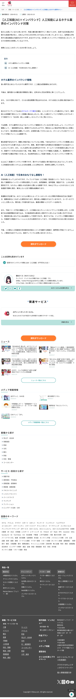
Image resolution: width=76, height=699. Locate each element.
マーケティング (54, 526)
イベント (6, 630)
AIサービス (24, 529)
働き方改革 (57, 535)
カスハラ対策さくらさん (10, 583)
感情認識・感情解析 (10, 483)
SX (11, 535)
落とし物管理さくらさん (65, 582)
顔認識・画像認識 (9, 487)
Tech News (17, 535)
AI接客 (72, 529)
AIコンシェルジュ (45, 529)
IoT (51, 532)
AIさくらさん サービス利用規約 (65, 658)
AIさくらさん (33, 529)
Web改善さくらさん (28, 590)
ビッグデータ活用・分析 (11, 508)
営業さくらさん (26, 587)
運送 (24, 547)
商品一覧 (5, 567)
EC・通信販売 (26, 644)
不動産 (36, 535)
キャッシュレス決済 (37, 544)
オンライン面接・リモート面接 (12, 550)
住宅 (4, 448)
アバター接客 (35, 541)
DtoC (12, 532)
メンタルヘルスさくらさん (28, 595)
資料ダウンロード (38, 244)
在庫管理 (30, 538)
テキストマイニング (10, 490)
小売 (66, 538)
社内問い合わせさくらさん (28, 582)
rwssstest (66, 532)
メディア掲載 (44, 646)
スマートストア (30, 526)
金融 (28, 547)
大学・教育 (25, 654)
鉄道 (4, 445)
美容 (66, 544)
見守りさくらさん (9, 588)
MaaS (55, 532)
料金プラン (43, 635)
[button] (3, 3)
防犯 (48, 547)
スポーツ (25, 523)
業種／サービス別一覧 (10, 624)
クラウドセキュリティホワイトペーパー (65, 666)
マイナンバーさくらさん (47, 586)
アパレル (10, 523)
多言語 (36, 538)
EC (41, 532)
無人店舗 (56, 544)
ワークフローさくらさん (65, 599)
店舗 (3, 541)
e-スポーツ (25, 532)
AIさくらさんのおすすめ (61, 529)
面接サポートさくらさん (65, 588)
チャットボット (42, 526)
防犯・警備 (7, 459)
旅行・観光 (5, 544)
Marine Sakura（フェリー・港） (11, 592)
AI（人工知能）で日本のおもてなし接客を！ (23, 68)
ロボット (32, 523)
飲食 (4, 455)
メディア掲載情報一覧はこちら (38, 422)
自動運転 (72, 544)
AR (8, 532)
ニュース (42, 641)
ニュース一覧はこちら (38, 380)
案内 (19, 544)
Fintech (46, 532)
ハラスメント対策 (57, 538)
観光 (4, 452)
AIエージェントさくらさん (65, 576)
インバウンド (50, 523)
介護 (51, 535)
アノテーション (8, 504)
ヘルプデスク (60, 523)
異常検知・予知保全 (10, 480)
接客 (16, 541)
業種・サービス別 (14, 9)
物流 (61, 544)
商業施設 (6, 442)
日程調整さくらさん (65, 604)
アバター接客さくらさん (47, 576)
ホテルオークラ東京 (29, 111)
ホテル (4, 523)
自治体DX (5, 547)
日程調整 (13, 544)
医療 (16, 538)
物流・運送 (6, 657)
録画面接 (39, 547)
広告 (70, 538)
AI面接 (4, 532)
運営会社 (42, 651)
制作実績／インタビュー (47, 621)
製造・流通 (6, 651)
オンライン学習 (45, 538)
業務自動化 (26, 544)
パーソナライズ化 (8, 538)
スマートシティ (18, 526)
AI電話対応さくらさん (10, 575)
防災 (44, 547)
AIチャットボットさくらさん (28, 576)
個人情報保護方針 (64, 672)
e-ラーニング (34, 532)
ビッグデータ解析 (15, 547)
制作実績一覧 (44, 627)
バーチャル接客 (24, 541)
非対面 (54, 547)
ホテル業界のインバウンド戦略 (18, 63)
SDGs (72, 532)
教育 (73, 541)
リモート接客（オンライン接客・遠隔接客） (56, 541)
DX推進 (17, 532)
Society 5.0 (5, 535)
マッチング (7, 501)
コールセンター (8, 462)
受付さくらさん (45, 581)
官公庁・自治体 (8, 438)
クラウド (18, 523)
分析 (64, 535)
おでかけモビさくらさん (65, 594)
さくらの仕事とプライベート (47, 658)
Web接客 (29, 535)
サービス (24, 627)
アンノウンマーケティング (10, 529)
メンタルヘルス (66, 526)
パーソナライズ (8, 497)
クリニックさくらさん (10, 579)
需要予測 (6, 476)
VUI (23, 535)
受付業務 (22, 538)
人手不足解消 (43, 535)
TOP (2, 9)
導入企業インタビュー (47, 630)
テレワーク (40, 523)
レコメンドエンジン (10, 494)
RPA (60, 532)
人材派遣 (6, 644)
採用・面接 (9, 541)
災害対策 (49, 544)
